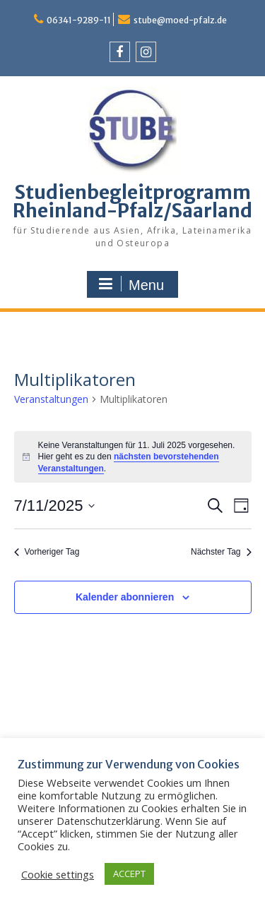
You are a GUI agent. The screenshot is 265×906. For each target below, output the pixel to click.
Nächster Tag (221, 552)
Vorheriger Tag (47, 552)
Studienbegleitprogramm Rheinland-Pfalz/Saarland (132, 201)
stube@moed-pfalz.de (180, 20)
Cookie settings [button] (57, 874)
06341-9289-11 (79, 20)
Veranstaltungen (51, 399)
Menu (131, 284)
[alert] (133, 457)
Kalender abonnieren (125, 597)
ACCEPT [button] (129, 873)
